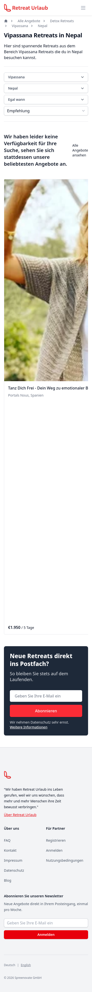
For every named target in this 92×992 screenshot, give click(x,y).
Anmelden (54, 850)
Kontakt (10, 850)
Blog (7, 880)
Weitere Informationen (28, 727)
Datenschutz (14, 870)
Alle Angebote (29, 21)
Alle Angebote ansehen (80, 150)
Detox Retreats (62, 21)
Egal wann (46, 99)
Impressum (13, 860)
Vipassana (20, 25)
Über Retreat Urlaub (20, 814)
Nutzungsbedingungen (64, 860)
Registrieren (56, 840)
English (26, 965)
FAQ (7, 840)
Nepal (42, 25)
